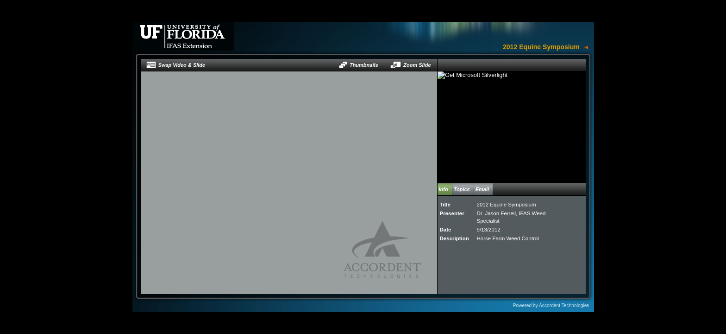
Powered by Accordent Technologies (551, 305)
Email (482, 189)
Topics (462, 189)
